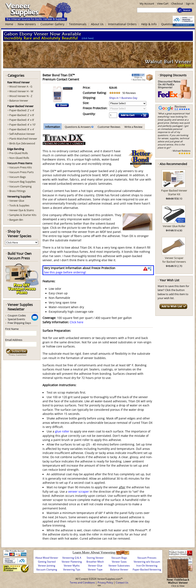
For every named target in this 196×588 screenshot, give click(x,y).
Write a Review (133, 127)
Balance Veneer (18, 100)
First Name (12, 329)
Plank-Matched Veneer (23, 138)
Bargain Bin (16, 220)
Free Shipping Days (19, 323)
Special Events (16, 319)
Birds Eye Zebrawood (22, 143)
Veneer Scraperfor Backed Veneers (174, 259)
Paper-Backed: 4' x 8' (21, 120)
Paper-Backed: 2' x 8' (21, 115)
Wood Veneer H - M (21, 91)
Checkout (177, 3)
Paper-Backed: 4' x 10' (22, 124)
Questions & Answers (79, 127)
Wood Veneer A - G (20, 86)
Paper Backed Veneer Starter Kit (174, 192)
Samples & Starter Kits (22, 215)
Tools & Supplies (19, 205)
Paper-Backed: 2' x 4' (21, 110)
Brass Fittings (17, 191)
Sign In (190, 3)
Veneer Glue (16, 200)
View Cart (163, 3)
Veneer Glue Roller (174, 226)
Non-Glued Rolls (19, 158)
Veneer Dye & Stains (21, 210)
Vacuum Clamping (20, 186)
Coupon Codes (17, 315)
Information (52, 127)
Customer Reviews (109, 127)
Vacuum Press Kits (20, 167)
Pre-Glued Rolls (18, 153)
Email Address (13, 340)
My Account (147, 3)
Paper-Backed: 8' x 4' (21, 129)
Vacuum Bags (17, 177)
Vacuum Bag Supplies (22, 181)
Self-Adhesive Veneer (22, 134)
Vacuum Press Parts (21, 172)
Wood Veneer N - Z (20, 96)
